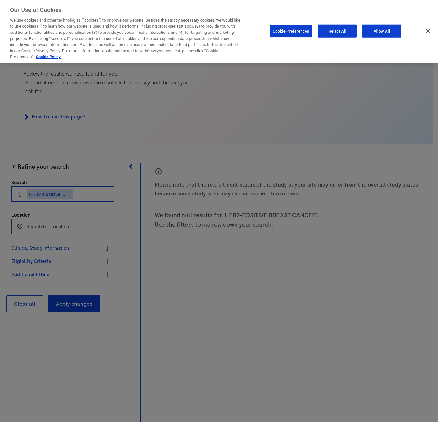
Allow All (382, 29)
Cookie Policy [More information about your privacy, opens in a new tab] (48, 55)
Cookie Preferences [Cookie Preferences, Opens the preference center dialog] (291, 29)
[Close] (428, 29)
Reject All (337, 29)
